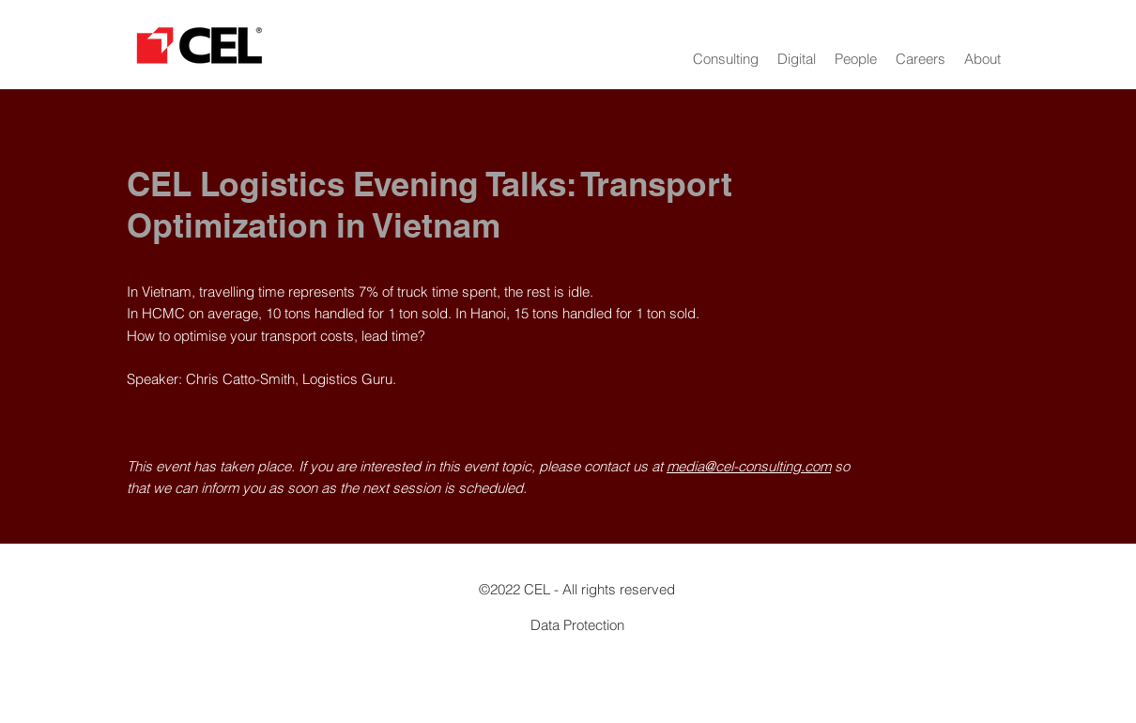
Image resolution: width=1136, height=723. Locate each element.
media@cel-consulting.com (749, 466)
